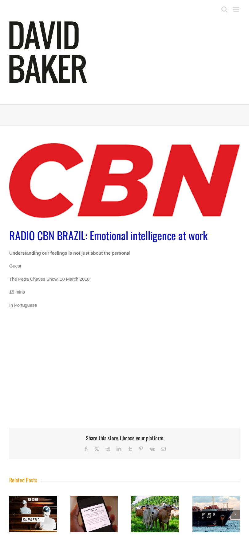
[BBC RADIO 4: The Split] (33, 498)
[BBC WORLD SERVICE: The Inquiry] (94, 498)
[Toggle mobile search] (224, 9)
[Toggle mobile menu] (236, 9)
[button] (13, 514)
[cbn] (124, 180)
